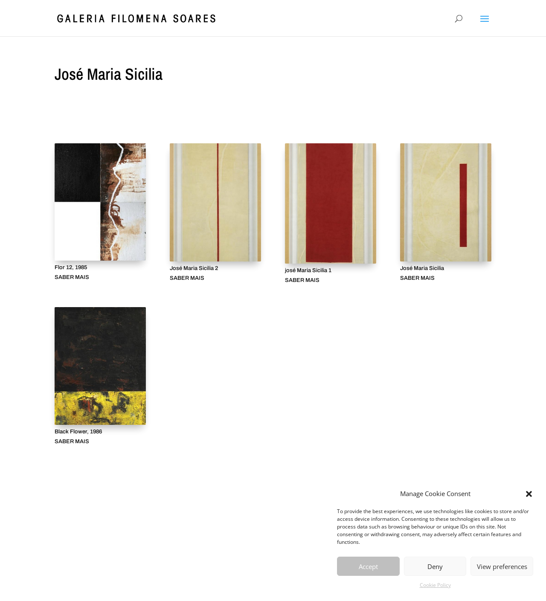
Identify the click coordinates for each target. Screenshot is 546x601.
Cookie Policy (435, 585)
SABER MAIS (72, 277)
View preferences (502, 566)
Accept (368, 566)
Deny (435, 566)
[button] (529, 494)
